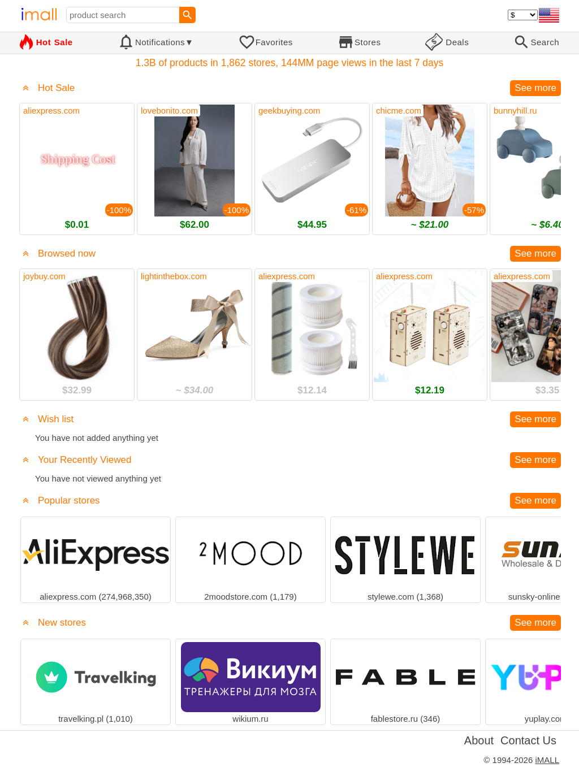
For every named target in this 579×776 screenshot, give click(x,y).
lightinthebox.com (174, 276)
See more (535, 88)
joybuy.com (44, 276)
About (479, 740)
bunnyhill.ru (515, 110)
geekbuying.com (289, 110)
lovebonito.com (169, 110)
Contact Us (528, 740)
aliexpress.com (51, 110)
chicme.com (398, 110)
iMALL (547, 760)
